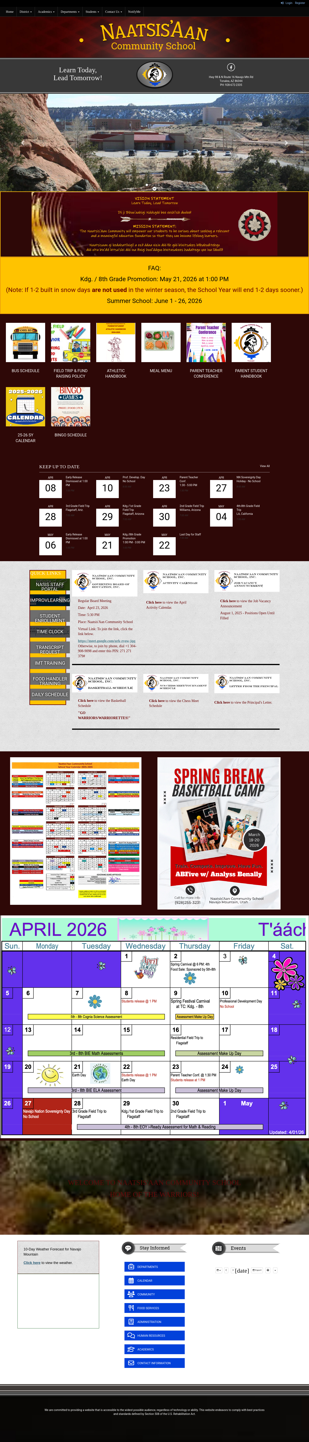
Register (300, 3)
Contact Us (113, 11)
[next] (233, 1270)
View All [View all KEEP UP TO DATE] (265, 466)
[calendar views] (275, 1270)
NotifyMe (134, 11)
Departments (70, 11)
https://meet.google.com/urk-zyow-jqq (106, 641)
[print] (267, 1270)
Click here (32, 1263)
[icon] (231, 67)
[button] (23, 142)
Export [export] (256, 1270)
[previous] (226, 1270)
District (26, 11)
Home (10, 11)
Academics (46, 11)
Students (92, 11)
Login (286, 3)
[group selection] (218, 1270)
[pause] (154, 188)
